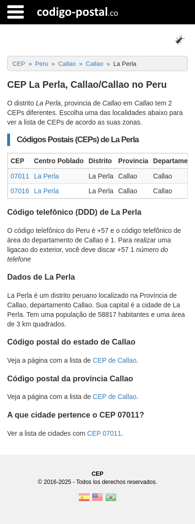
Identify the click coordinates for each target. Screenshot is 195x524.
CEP (98, 474)
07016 (20, 191)
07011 (20, 176)
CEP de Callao (115, 360)
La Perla (46, 176)
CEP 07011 (104, 433)
